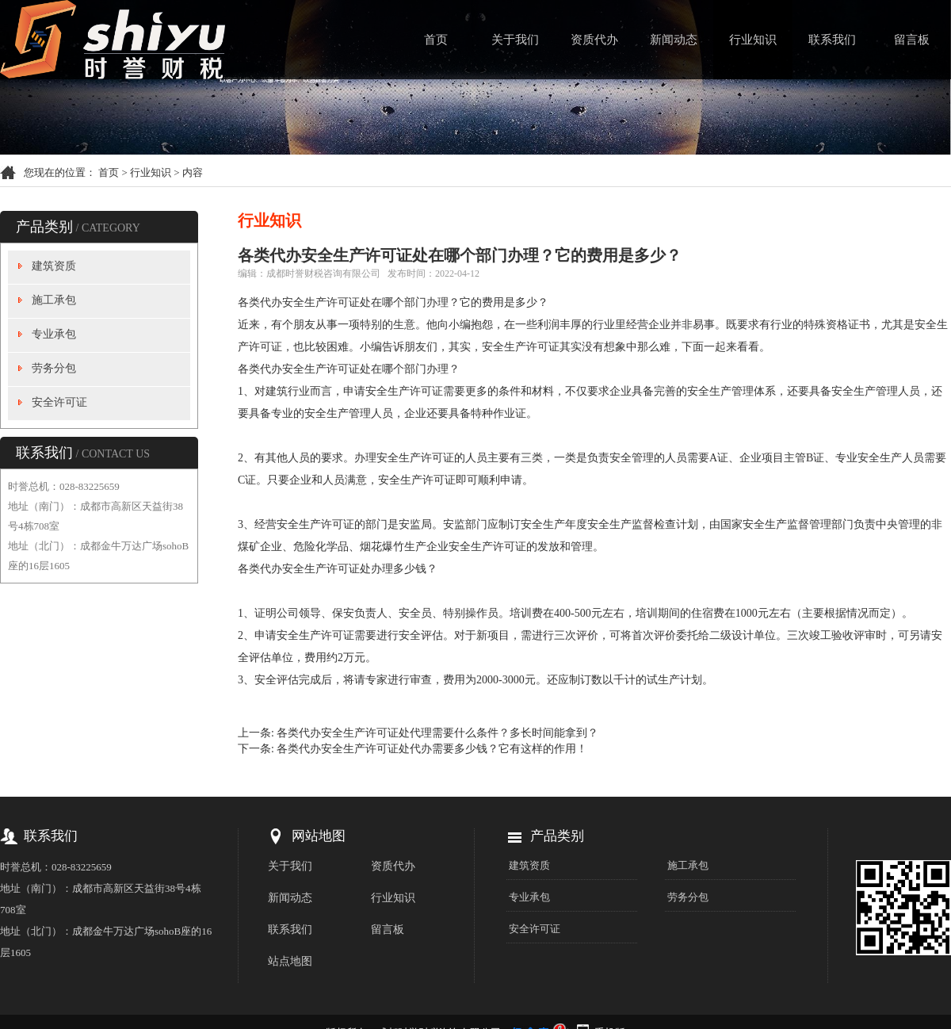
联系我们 (832, 39)
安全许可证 (59, 402)
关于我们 (515, 39)
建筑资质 (54, 266)
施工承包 (54, 300)
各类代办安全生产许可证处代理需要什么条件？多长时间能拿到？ (437, 733)
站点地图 (290, 961)
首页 (436, 39)
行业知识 (753, 39)
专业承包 (54, 334)
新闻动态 (673, 39)
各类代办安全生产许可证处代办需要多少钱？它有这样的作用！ (432, 749)
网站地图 (319, 835)
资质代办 (594, 39)
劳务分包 (54, 368)
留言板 (912, 39)
